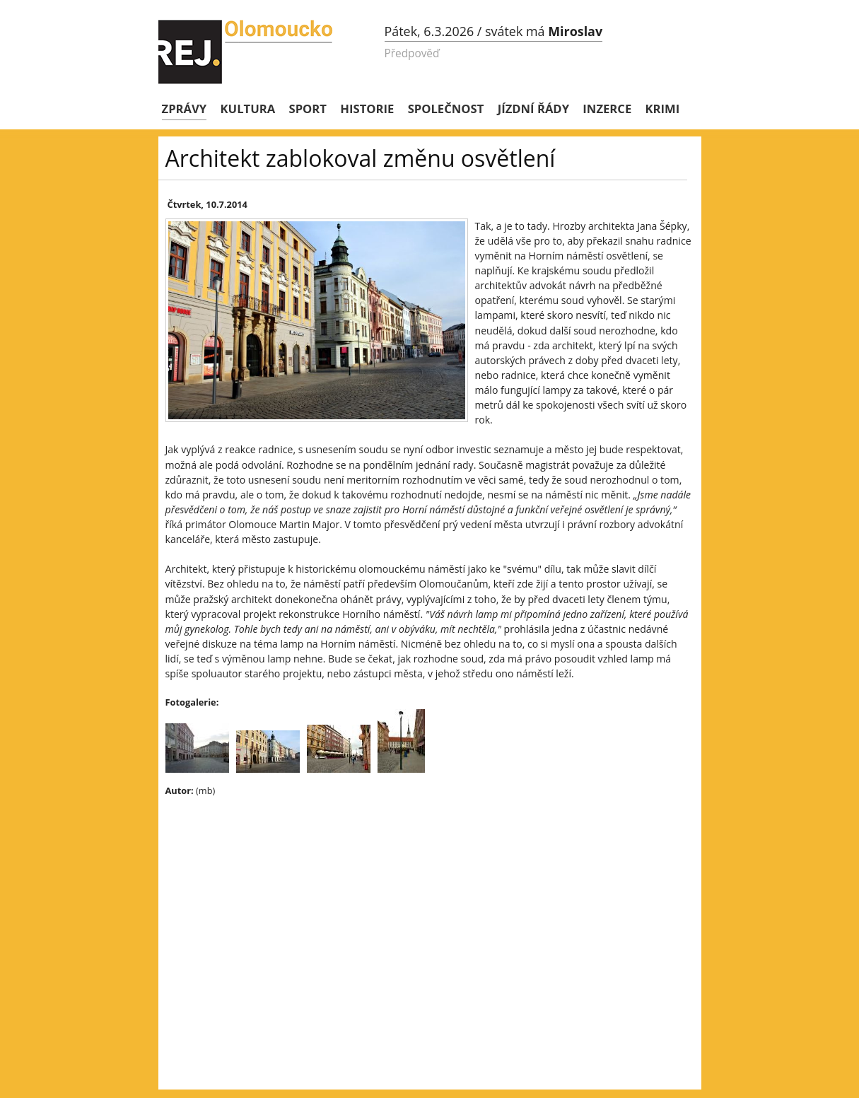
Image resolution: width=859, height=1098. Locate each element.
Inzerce (607, 108)
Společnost (446, 108)
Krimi (662, 108)
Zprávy (184, 108)
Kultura (248, 108)
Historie (367, 108)
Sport (308, 108)
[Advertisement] (412, 910)
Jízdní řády (533, 108)
